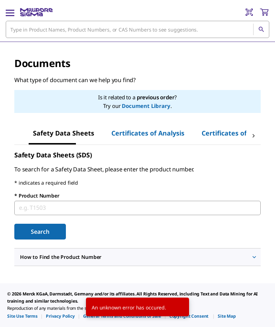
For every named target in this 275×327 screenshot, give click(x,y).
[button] (137, 257)
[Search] (261, 29)
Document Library (146, 105)
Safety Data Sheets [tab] (63, 133)
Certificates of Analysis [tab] (147, 133)
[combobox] (137, 29)
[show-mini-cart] (264, 12)
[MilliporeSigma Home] (36, 12)
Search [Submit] (40, 232)
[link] (22, 316)
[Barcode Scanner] (249, 12)
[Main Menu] (10, 12)
